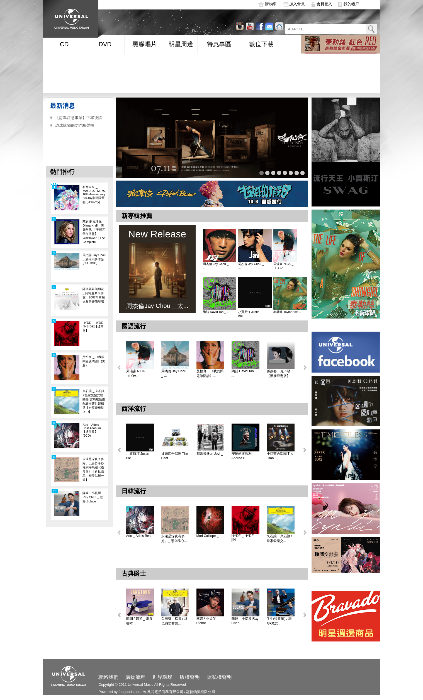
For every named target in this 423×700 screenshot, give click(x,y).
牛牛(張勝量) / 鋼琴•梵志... (279, 621)
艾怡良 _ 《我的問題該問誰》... (209, 373)
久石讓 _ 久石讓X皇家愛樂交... (280, 538)
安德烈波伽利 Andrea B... (242, 456)
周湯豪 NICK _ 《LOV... (283, 266)
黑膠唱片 (144, 44)
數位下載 (261, 44)
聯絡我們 (108, 677)
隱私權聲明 (219, 677)
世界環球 (162, 677)
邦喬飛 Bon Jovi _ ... (209, 456)
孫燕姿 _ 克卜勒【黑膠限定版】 (278, 373)
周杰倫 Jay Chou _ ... (215, 265)
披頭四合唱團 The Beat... (174, 456)
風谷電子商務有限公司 (165, 692)
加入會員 (297, 4)
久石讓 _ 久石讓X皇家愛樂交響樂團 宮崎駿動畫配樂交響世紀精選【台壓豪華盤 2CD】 (93, 401)
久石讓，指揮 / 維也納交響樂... (174, 621)
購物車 (271, 4)
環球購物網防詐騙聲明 (74, 125)
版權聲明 (190, 677)
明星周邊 (181, 44)
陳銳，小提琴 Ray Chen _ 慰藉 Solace (92, 497)
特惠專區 (219, 44)
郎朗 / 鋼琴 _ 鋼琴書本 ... (139, 621)
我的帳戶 (351, 4)
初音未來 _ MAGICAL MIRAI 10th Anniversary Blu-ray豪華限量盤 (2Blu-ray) (94, 194)
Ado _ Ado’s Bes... (140, 536)
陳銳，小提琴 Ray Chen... (245, 621)
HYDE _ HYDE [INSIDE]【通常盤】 (93, 326)
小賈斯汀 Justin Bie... (248, 313)
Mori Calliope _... (209, 536)
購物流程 (135, 677)
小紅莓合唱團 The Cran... (280, 456)
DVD (105, 44)
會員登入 (324, 4)
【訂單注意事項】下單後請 (78, 117)
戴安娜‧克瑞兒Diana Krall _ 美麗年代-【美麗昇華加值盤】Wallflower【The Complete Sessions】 (93, 232)
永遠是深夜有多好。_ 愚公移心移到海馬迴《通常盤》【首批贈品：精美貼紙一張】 (93, 469)
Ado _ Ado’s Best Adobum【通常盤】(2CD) (91, 430)
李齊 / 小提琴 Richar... (206, 621)
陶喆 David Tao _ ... (216, 311)
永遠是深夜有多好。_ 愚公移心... (174, 538)
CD (64, 44)
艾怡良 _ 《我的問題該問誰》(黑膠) (93, 361)
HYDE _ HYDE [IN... (243, 538)
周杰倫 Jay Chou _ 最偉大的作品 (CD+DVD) (94, 259)
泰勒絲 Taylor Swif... (287, 311)
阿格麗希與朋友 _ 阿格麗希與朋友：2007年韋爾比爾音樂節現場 (93, 295)
